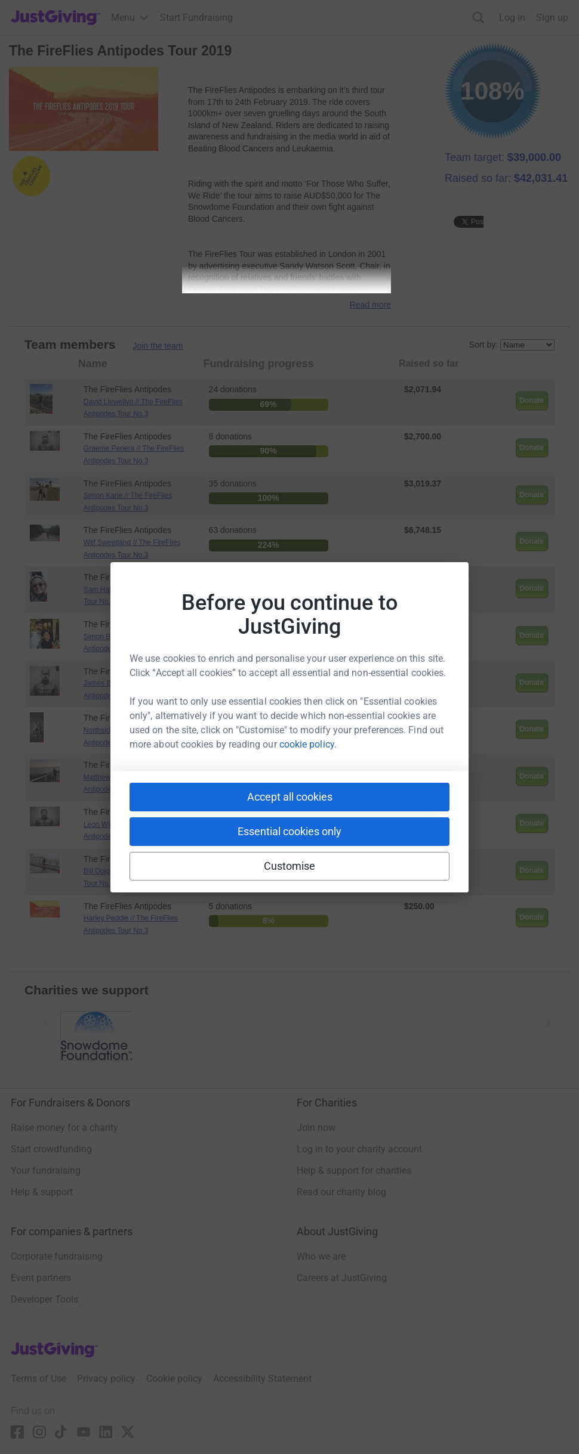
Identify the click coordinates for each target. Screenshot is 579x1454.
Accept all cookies (289, 796)
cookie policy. (308, 744)
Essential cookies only (289, 831)
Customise (290, 866)
